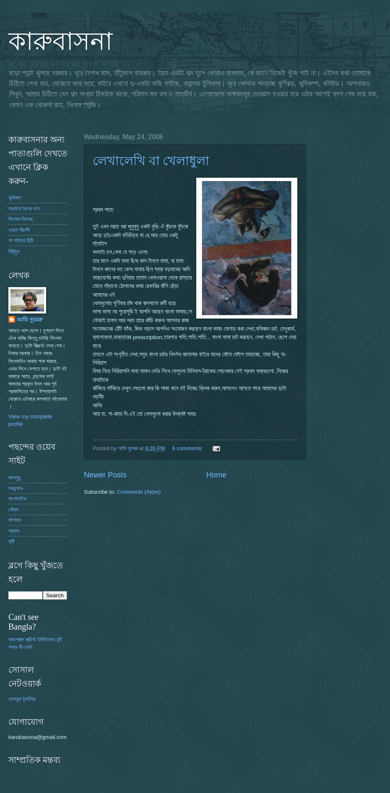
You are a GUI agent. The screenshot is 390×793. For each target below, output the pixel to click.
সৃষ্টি (11, 541)
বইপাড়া (14, 520)
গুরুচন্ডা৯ (15, 488)
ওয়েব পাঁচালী (19, 230)
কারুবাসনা (60, 41)
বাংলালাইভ (17, 498)
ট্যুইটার (29, 699)
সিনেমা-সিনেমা (20, 219)
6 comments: (188, 448)
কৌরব (13, 509)
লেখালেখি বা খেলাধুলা (151, 161)
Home (216, 475)
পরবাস (13, 531)
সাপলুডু (14, 477)
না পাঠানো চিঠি (20, 240)
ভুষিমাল (14, 197)
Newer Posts (105, 475)
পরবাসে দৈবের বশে (24, 208)
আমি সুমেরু (29, 319)
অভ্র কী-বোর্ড (20, 647)
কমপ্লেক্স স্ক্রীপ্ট (22, 639)
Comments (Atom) (139, 492)
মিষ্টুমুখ (13, 251)
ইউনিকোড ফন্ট (49, 639)
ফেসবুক (14, 699)
